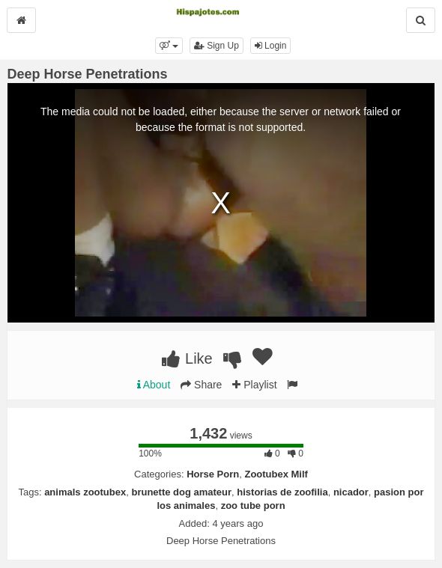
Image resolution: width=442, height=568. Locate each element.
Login (271, 45)
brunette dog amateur (181, 492)
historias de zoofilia (282, 492)
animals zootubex (85, 492)
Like (187, 358)
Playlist (254, 385)
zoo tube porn (253, 505)
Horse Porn (213, 474)
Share (201, 385)
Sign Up (216, 45)
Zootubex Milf (276, 474)
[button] (169, 45)
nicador (351, 492)
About (154, 385)
